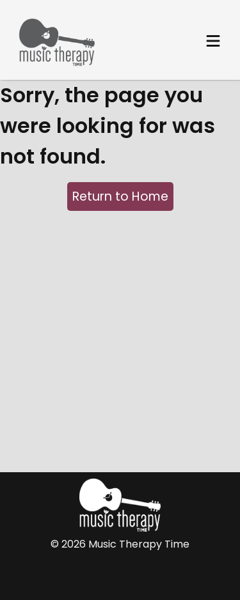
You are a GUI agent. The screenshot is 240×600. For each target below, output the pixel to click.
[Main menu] (219, 43)
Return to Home (120, 196)
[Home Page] (51, 45)
